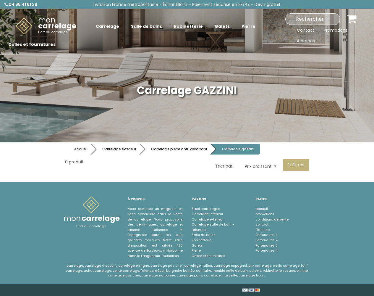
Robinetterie (201, 240)
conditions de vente (272, 219)
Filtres (296, 165)
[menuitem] (46, 26)
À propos (306, 41)
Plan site (262, 229)
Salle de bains (204, 234)
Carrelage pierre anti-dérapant (179, 149)
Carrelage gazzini (238, 149)
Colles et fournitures (208, 255)
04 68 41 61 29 (20, 4)
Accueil (81, 149)
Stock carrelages (206, 208)
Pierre (196, 250)
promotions (264, 214)
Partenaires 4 (266, 250)
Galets (197, 245)
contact (261, 224)
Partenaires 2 (266, 240)
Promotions (335, 30)
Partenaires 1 (266, 234)
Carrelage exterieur (119, 149)
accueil (261, 208)
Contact (305, 30)
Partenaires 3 (266, 245)
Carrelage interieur (207, 214)
